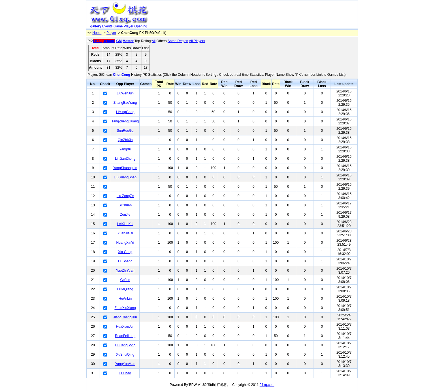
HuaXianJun (125, 327)
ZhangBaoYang (125, 103)
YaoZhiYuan (125, 271)
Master (128, 41)
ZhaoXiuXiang (125, 308)
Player (128, 26)
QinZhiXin (125, 140)
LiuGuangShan (125, 177)
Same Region (178, 41)
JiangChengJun (125, 317)
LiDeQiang (125, 289)
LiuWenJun (125, 93)
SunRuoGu (125, 131)
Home (96, 33)
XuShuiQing (125, 355)
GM (118, 41)
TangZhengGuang (125, 121)
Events (107, 26)
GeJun (125, 280)
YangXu (125, 149)
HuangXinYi (125, 243)
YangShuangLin (125, 168)
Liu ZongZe (125, 196)
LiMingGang (125, 112)
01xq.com (267, 385)
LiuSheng (125, 261)
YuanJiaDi (125, 233)
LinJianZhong (125, 159)
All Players (197, 41)
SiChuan (125, 205)
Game (118, 26)
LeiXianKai (125, 224)
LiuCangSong (125, 345)
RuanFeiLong (125, 336)
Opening (140, 26)
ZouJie (125, 215)
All (153, 41)
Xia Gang (125, 252)
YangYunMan (125, 364)
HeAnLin (125, 299)
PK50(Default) (104, 41)
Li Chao (125, 373)
